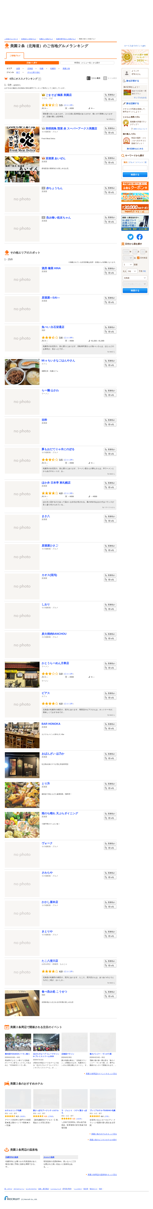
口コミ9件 (68, 338)
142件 (79, 1119)
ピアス (46, 693)
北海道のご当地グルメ (28, 39)
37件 (106, 1116)
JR (64, 1189)
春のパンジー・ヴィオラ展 (101, 1054)
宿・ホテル (8, 1189)
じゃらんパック (56, 1189)
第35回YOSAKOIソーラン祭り (17, 1054)
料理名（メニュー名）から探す (87, 63)
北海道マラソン (67, 1054)
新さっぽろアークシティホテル (46, 1110)
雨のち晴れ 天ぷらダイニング (60, 813)
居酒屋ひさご (50, 545)
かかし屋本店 (50, 902)
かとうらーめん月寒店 (55, 663)
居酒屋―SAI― (51, 297)
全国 (18, 68)
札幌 (41, 68)
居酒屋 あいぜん (55, 158)
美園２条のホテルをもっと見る (104, 1134)
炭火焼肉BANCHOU (54, 633)
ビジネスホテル (31, 1189)
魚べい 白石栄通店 (53, 327)
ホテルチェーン (19, 1189)
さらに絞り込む (33, 72)
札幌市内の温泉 (11, 1157)
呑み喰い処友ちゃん (58, 217)
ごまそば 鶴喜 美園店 (59, 95)
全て (18, 72)
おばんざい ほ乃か (53, 753)
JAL (66, 1189)
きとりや (47, 931)
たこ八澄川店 (50, 960)
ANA (69, 1189)
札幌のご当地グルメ (46, 39)
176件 (50, 1116)
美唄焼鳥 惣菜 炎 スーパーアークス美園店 (71, 128)
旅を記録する (132, 103)
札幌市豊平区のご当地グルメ (66, 39)
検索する (135, 174)
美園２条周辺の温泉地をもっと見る (102, 1175)
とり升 (46, 783)
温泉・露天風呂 (43, 1189)
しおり (46, 604)
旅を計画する (132, 81)
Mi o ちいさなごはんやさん (58, 360)
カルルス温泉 (48, 1157)
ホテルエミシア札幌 (13, 1110)
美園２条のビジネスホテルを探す (103, 1140)
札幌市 (53, 68)
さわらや (47, 872)
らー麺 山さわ (50, 390)
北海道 (30, 68)
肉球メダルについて (140, 129)
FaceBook (140, 237)
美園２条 (66, 68)
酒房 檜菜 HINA (51, 268)
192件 (22, 1116)
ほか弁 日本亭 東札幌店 (56, 482)
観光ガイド (93, 1189)
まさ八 (46, 516)
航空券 (86, 1189)
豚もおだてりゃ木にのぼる (58, 449)
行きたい (110, 95)
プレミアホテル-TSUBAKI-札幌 (102, 1110)
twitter (130, 237)
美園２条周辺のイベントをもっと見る (101, 1074)
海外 (100, 1189)
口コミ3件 (68, 493)
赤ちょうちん (54, 188)
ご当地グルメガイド (11, 39)
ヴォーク (47, 843)
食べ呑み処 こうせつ (54, 991)
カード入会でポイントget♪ (135, 46)
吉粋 (44, 419)
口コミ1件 (68, 674)
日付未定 (143, 258)
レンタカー (78, 1189)
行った (110, 99)
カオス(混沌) (49, 575)
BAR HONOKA (51, 723)
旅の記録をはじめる (135, 149)
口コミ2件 (68, 105)
